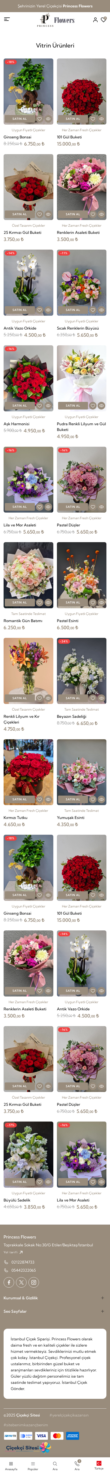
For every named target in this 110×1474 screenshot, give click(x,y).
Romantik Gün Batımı (23, 620)
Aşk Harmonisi (16, 423)
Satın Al (19, 119)
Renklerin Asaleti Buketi (78, 232)
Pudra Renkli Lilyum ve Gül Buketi (81, 426)
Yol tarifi (14, 1252)
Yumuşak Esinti (70, 817)
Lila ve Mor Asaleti (20, 525)
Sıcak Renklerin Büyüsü (78, 328)
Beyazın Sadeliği (71, 716)
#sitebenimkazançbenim (26, 1424)
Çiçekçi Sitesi (28, 1415)
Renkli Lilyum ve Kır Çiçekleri (21, 719)
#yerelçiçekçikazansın (69, 1415)
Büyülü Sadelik (17, 1200)
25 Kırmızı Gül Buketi (22, 232)
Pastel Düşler (68, 525)
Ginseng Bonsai (17, 137)
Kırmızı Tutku (16, 817)
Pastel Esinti (67, 620)
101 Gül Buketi (69, 137)
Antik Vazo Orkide (20, 328)
